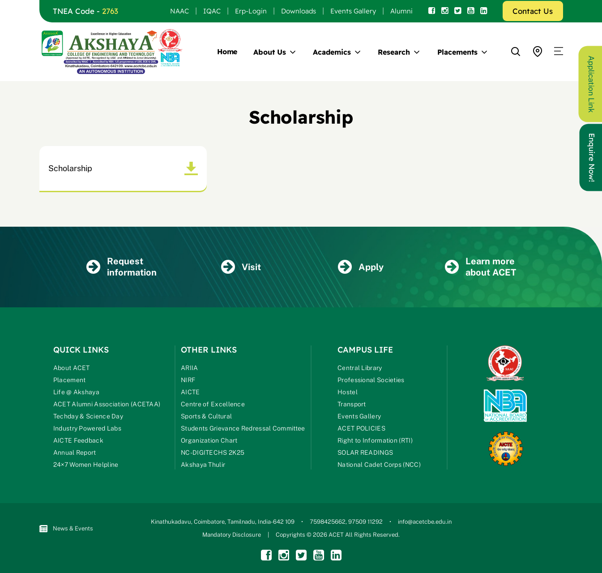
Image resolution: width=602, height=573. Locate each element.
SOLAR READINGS (365, 452)
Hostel (347, 392)
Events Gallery (353, 11)
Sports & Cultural (206, 416)
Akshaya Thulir (203, 464)
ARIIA (189, 367)
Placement (69, 379)
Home (227, 51)
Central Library (359, 367)
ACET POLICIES (361, 428)
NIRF (188, 379)
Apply (361, 267)
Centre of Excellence (213, 404)
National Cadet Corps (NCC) (379, 464)
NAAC (179, 11)
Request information (121, 267)
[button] (558, 51)
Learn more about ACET (480, 267)
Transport (351, 404)
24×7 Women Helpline (86, 464)
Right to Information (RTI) (375, 440)
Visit (241, 267)
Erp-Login (251, 11)
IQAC (212, 11)
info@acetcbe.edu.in (425, 521)
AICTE (190, 392)
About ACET (71, 367)
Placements (457, 51)
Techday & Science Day (88, 416)
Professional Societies (371, 379)
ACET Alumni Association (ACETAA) (107, 404)
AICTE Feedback (78, 440)
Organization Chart (209, 440)
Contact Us (532, 11)
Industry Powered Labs (87, 428)
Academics (331, 51)
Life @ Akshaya (76, 392)
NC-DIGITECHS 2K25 (212, 452)
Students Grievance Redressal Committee (243, 428)
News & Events (66, 529)
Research (394, 51)
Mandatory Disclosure (231, 534)
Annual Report (74, 452)
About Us (269, 51)
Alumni (401, 11)
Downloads (298, 11)
